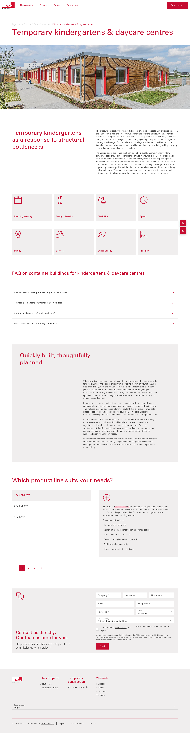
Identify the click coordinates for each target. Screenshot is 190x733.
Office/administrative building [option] (112, 621)
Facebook (100, 684)
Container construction (78, 687)
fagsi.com (16, 25)
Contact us (72, 5)
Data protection (77, 724)
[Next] (41, 568)
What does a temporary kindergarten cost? (35, 324)
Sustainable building (49, 688)
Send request (177, 5)
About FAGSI (46, 684)
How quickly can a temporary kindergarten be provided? (41, 293)
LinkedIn (100, 688)
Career (57, 5)
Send (102, 646)
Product (44, 5)
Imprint (62, 724)
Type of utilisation (41, 25)
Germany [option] (142, 613)
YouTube (100, 696)
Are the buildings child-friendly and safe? (34, 313)
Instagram (101, 692)
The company (26, 5)
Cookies (92, 724)
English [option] (17, 708)
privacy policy (121, 628)
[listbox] (155, 612)
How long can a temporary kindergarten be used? (38, 303)
